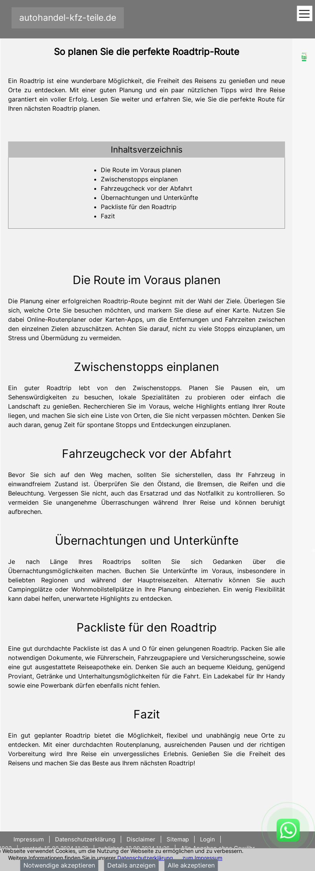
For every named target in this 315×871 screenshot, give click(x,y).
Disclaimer (141, 839)
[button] (146, 149)
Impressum (29, 839)
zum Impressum (202, 857)
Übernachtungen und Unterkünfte (149, 197)
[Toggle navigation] (304, 14)
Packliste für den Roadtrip (139, 207)
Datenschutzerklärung (145, 857)
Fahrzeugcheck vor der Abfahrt (146, 188)
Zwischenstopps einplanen (139, 179)
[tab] (146, 149)
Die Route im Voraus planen (141, 170)
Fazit (108, 216)
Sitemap (178, 839)
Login (207, 839)
